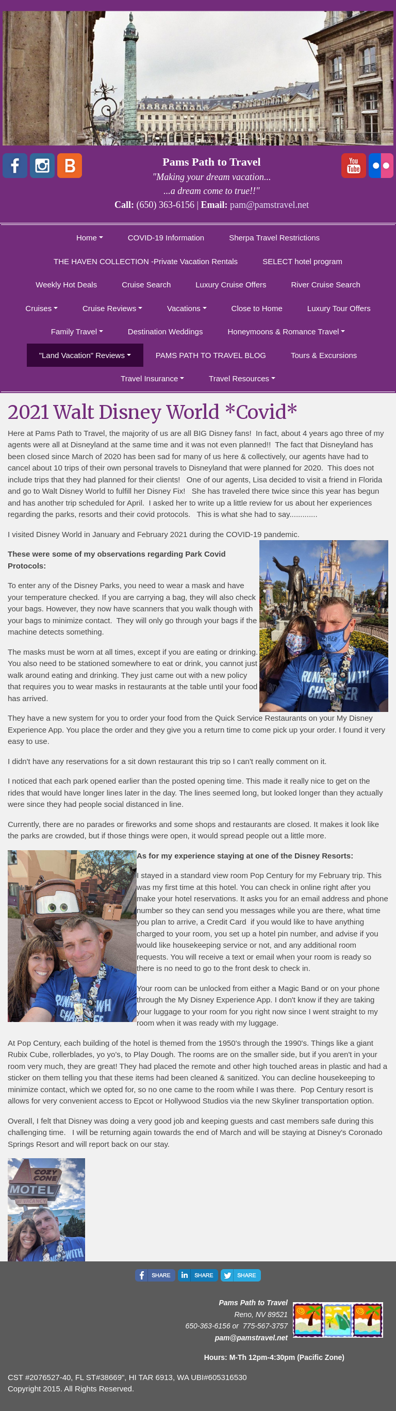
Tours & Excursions (324, 355)
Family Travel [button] (74, 331)
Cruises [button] (38, 308)
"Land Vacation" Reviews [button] (82, 355)
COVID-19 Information (166, 237)
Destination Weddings (165, 331)
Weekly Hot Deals (66, 284)
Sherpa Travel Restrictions (274, 237)
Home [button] (86, 237)
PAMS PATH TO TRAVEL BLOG (211, 355)
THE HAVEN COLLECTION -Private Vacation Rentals (146, 261)
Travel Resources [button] (239, 378)
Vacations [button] (184, 308)
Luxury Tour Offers (339, 308)
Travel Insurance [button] (149, 378)
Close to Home (257, 308)
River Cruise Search (325, 284)
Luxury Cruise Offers (230, 284)
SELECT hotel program (302, 261)
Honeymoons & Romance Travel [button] (283, 331)
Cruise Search (146, 284)
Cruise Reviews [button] (109, 308)
